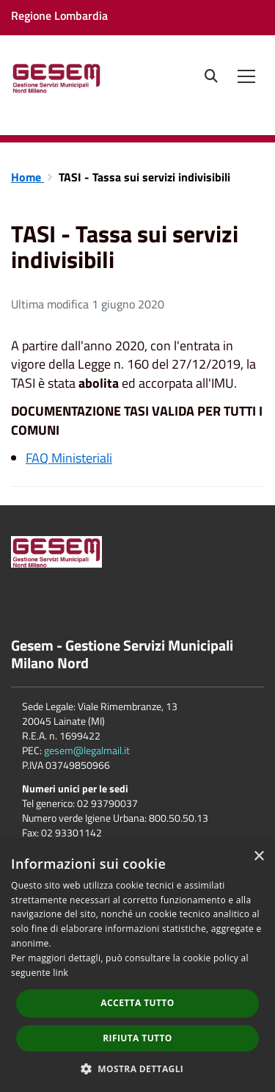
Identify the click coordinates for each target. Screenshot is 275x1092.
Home (27, 177)
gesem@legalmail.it (87, 750)
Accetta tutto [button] (137, 1003)
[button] (138, 1068)
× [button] (258, 856)
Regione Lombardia (59, 15)
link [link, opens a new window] (60, 972)
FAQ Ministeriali (69, 458)
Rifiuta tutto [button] (137, 1038)
